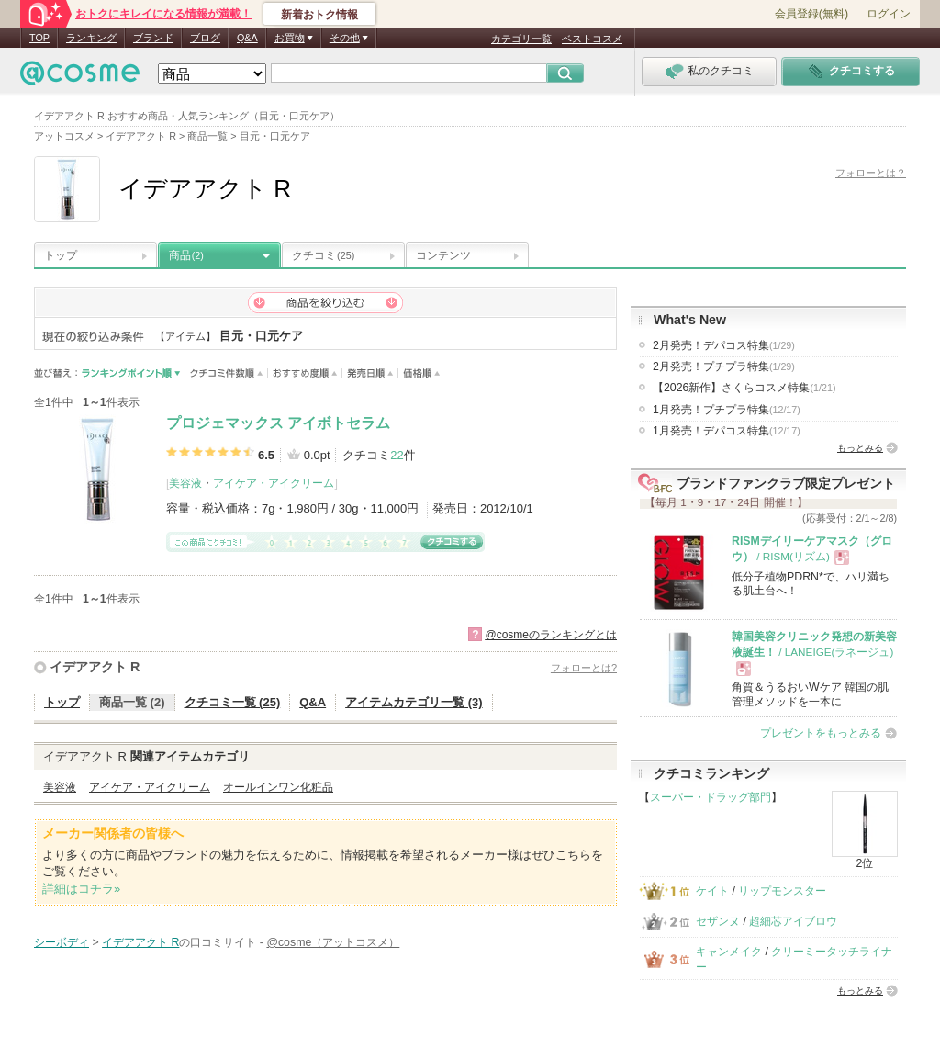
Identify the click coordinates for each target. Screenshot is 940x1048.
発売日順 (370, 373)
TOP (39, 37)
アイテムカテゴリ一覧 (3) (414, 702)
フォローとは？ (870, 172)
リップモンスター (782, 891)
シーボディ (61, 942)
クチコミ (323, 255)
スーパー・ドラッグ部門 (710, 797)
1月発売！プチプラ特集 (726, 409)
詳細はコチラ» (81, 889)
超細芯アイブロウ (793, 921)
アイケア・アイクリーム (273, 483)
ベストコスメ (592, 38)
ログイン (889, 13)
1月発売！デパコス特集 (726, 430)
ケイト (712, 891)
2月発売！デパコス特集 (724, 345)
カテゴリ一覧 (521, 38)
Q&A (247, 37)
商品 (186, 255)
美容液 (185, 483)
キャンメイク (729, 951)
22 (396, 455)
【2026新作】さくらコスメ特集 (744, 387)
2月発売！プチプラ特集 (724, 366)
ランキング (91, 37)
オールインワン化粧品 (278, 787)
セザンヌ (718, 921)
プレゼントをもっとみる (820, 733)
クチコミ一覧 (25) (233, 702)
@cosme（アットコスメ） (332, 942)
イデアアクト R (95, 666)
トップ (60, 255)
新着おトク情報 (319, 14)
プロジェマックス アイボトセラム (278, 423)
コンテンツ (443, 255)
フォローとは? (584, 667)
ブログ (205, 37)
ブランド (153, 37)
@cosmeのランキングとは (551, 634)
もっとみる (860, 448)
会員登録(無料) (811, 13)
